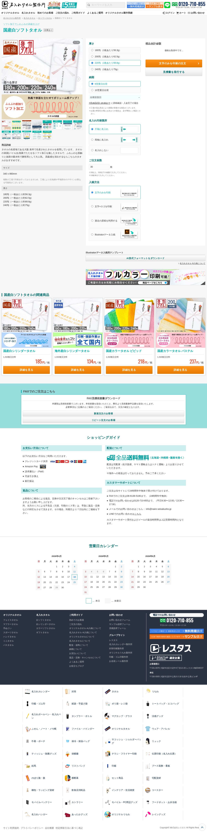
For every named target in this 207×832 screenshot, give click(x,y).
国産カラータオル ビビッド (124, 351)
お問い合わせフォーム (119, 620)
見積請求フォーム (117, 628)
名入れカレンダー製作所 (120, 644)
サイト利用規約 (11, 828)
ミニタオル (8, 641)
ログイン (170, 12)
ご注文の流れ (62, 12)
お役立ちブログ (76, 666)
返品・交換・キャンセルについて (85, 657)
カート (182, 12)
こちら (137, 514)
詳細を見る (26, 369)
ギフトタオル (42, 632)
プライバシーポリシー (32, 828)
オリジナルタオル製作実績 (118, 12)
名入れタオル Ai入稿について (192, 263)
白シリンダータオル (45, 624)
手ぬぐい (7, 628)
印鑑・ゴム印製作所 (118, 657)
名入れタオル (28, 12)
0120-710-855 (191, 3)
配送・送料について (78, 645)
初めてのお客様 (45, 12)
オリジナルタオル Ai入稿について (85, 628)
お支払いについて (77, 653)
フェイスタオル (10, 620)
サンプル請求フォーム (119, 624)
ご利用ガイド (78, 12)
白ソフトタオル (45, 18)
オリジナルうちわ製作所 (120, 652)
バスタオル (8, 645)
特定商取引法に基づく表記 (69, 828)
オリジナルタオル (10, 12)
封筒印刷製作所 (116, 648)
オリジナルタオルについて (81, 636)
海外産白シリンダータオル (72, 351)
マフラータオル (10, 624)
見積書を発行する (174, 72)
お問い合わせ (198, 12)
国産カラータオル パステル (175, 351)
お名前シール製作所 (118, 661)
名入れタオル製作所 (12, 18)
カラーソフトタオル (45, 628)
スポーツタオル (10, 632)
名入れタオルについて (79, 641)
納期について (75, 649)
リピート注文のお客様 (103, 420)
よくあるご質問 (95, 12)
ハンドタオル (9, 636)
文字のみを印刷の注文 (172, 63)
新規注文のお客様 (103, 413)
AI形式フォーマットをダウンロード (145, 258)
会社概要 (49, 828)
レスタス (113, 640)
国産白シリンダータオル (19, 351)
